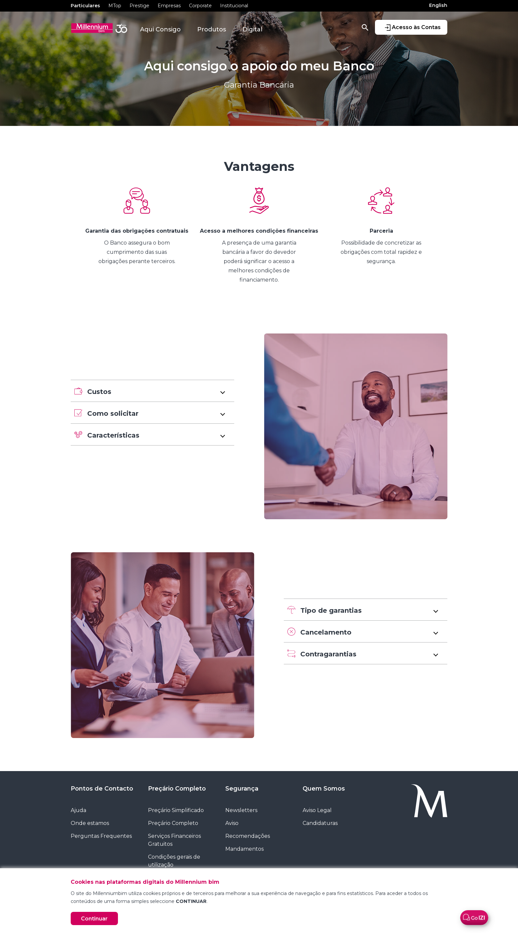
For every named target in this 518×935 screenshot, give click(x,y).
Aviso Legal (317, 810)
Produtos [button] (211, 29)
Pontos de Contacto (102, 788)
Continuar (94, 919)
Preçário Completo (177, 788)
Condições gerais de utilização (174, 861)
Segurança (241, 788)
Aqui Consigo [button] (160, 29)
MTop (114, 6)
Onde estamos (90, 823)
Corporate (200, 6)
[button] (152, 391)
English (438, 5)
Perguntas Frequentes (101, 836)
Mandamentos (244, 849)
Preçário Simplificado (176, 810)
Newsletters (241, 810)
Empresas (169, 6)
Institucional (234, 6)
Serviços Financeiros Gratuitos (174, 840)
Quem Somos (324, 788)
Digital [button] (252, 29)
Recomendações (247, 836)
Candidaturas (320, 823)
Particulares (85, 6)
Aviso (232, 823)
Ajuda (78, 810)
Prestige (139, 6)
